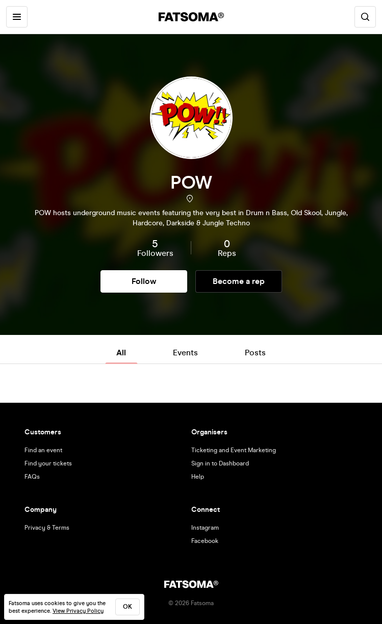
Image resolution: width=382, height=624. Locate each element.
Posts (255, 352)
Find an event (43, 450)
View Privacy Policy (78, 611)
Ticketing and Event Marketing (233, 450)
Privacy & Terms (46, 527)
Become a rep (239, 281)
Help (197, 476)
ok (127, 606)
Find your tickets (48, 463)
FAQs (32, 476)
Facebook (204, 540)
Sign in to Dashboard (220, 463)
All (121, 352)
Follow (144, 281)
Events (185, 352)
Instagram (205, 527)
